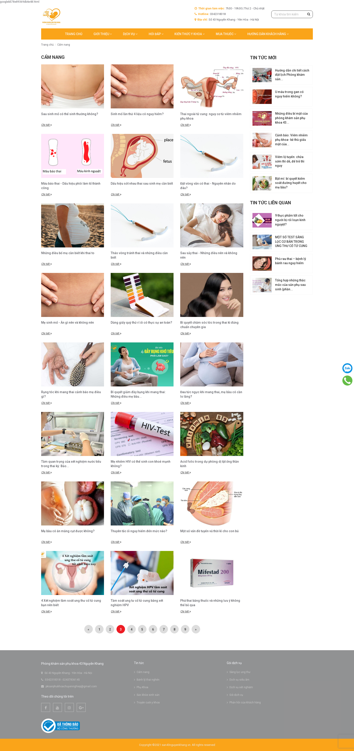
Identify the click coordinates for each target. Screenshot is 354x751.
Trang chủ (73, 34)
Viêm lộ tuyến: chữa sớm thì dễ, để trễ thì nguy (289, 161)
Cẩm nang (63, 44)
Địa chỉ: (202, 19)
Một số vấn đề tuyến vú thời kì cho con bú (209, 531)
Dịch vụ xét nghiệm (241, 687)
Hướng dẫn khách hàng (268, 34)
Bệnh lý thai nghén (148, 679)
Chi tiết (46, 125)
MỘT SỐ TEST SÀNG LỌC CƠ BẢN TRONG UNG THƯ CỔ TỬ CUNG (291, 241)
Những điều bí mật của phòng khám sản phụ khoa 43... (291, 118)
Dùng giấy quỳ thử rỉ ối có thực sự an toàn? (141, 322)
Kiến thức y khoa (190, 34)
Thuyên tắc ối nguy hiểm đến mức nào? (139, 531)
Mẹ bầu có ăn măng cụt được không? (68, 531)
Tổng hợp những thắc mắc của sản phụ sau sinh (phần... (290, 285)
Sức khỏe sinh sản (148, 694)
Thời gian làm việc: (211, 8)
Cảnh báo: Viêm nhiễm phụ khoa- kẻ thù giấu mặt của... (291, 139)
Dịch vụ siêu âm (239, 679)
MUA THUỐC (226, 34)
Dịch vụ (130, 34)
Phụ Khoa (142, 687)
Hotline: (203, 14)
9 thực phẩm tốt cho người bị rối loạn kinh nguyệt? (290, 220)
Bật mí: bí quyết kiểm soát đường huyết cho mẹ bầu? (291, 183)
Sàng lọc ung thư (239, 672)
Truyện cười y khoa (148, 702)
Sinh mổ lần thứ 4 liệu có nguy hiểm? (137, 114)
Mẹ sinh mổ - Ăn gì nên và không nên (67, 322)
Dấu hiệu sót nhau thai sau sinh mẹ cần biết (142, 183)
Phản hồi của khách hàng (245, 702)
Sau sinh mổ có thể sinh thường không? (69, 114)
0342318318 (218, 14)
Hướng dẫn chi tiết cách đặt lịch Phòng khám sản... (292, 75)
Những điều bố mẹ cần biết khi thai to (67, 253)
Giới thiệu (102, 34)
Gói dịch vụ (236, 694)
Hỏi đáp (156, 34)
